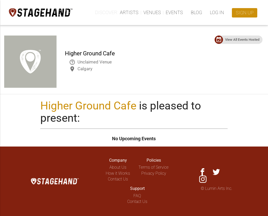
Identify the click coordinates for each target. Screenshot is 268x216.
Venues (152, 12)
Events (174, 12)
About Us (117, 167)
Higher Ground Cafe (88, 105)
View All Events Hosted (242, 40)
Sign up (245, 12)
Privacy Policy (153, 173)
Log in (217, 12)
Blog (196, 12)
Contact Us (118, 179)
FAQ (137, 195)
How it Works (118, 173)
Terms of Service (153, 167)
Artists (129, 12)
